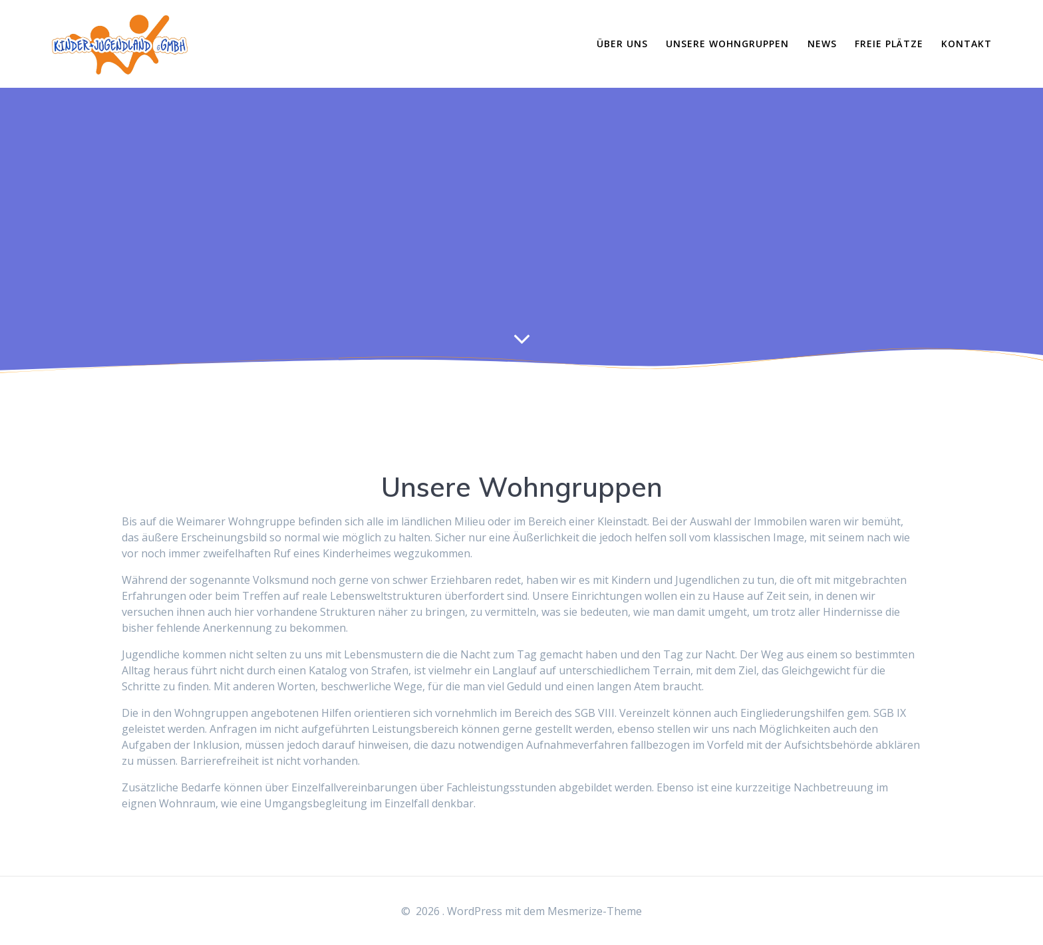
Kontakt (966, 43)
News (822, 43)
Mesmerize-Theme (594, 911)
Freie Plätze (889, 43)
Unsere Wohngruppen (727, 43)
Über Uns (622, 43)
